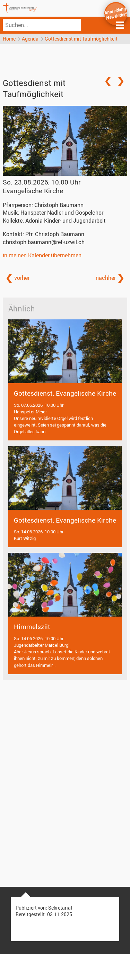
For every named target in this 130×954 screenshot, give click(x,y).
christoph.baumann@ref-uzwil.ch (44, 242)
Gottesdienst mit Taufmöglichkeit (81, 38)
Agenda (30, 38)
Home (9, 38)
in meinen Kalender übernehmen (42, 255)
